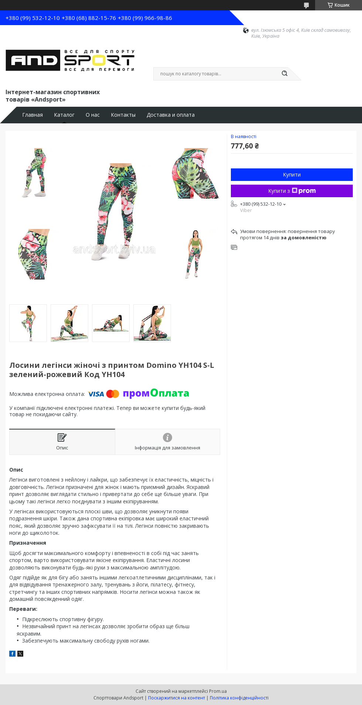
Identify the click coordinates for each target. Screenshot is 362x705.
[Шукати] (284, 74)
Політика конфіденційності (239, 698)
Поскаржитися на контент (176, 698)
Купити (292, 174)
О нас (93, 114)
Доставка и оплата (171, 114)
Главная (32, 114)
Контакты (123, 114)
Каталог (64, 114)
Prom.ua (218, 691)
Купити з (292, 190)
